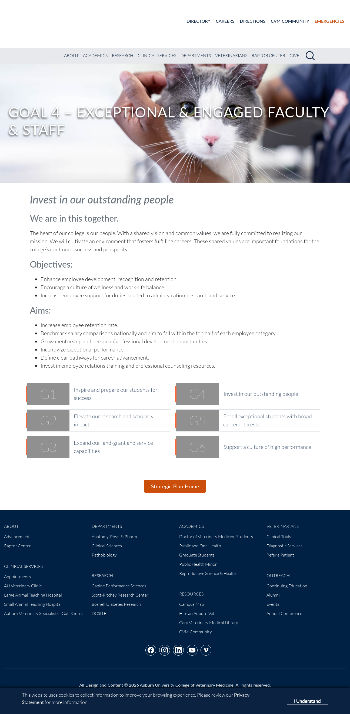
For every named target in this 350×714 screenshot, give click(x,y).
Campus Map (191, 599)
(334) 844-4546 (215, 686)
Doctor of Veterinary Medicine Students (216, 532)
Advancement (17, 532)
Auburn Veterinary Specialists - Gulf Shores (43, 608)
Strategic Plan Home (175, 481)
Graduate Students (197, 550)
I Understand (307, 701)
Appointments (17, 572)
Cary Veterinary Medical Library (208, 618)
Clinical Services (157, 51)
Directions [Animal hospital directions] (252, 18)
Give (294, 51)
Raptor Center (268, 51)
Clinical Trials (278, 532)
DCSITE (99, 608)
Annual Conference (284, 608)
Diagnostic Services (284, 541)
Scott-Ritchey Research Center (120, 590)
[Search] (310, 51)
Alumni (273, 590)
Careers (225, 18)
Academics (95, 51)
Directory (198, 18)
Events (272, 599)
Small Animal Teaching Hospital (33, 599)
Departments (196, 51)
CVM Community (290, 18)
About (71, 51)
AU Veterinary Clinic (23, 581)
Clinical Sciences (107, 541)
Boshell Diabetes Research (116, 599)
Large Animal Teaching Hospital (33, 590)
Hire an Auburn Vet (197, 608)
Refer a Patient (280, 550)
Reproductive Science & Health (207, 568)
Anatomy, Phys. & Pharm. (115, 532)
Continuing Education (286, 581)
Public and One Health (200, 541)
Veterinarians (231, 51)
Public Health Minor (198, 559)
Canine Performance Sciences (119, 581)
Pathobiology (104, 550)
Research (122, 51)
